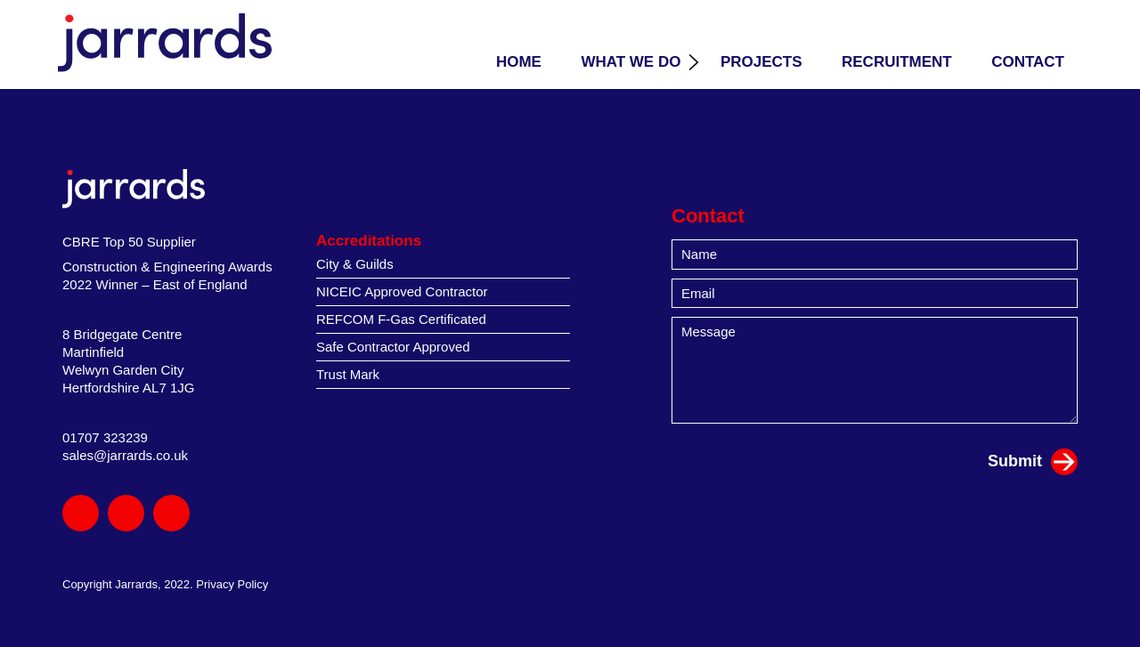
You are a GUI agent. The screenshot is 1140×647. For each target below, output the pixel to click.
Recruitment (897, 61)
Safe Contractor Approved (393, 346)
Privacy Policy (232, 584)
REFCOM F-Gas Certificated (401, 319)
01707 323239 (105, 437)
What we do (630, 61)
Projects (761, 61)
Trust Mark (347, 374)
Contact (1027, 61)
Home (519, 61)
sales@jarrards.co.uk (125, 455)
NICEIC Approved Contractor (402, 291)
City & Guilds (355, 263)
